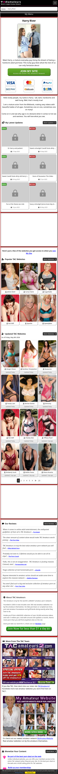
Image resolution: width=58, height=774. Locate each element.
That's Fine (30, 772)
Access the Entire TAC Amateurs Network (29, 72)
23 (39, 480)
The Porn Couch (14, 556)
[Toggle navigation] (55, 3)
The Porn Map (14, 540)
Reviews (38, 624)
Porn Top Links (20, 586)
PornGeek (36, 532)
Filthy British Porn (14, 548)
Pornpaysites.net (20, 564)
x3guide (37, 570)
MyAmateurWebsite (45, 738)
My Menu (29, 14)
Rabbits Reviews (32, 578)
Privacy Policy (19, 772)
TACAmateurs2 (44, 686)
